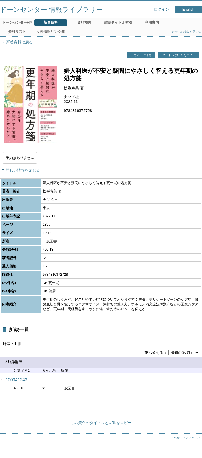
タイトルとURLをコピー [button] (178, 55)
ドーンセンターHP (17, 22)
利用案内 (152, 22)
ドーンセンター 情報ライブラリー (51, 9)
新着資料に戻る (19, 42)
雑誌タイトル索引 (118, 22)
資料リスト (17, 32)
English (188, 9)
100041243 (16, 380)
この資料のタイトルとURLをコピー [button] (101, 422)
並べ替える (153, 352)
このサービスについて (186, 438)
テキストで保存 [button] (141, 55)
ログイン (161, 9)
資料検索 (84, 22)
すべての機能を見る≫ (186, 31)
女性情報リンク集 (50, 32)
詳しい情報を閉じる (23, 170)
